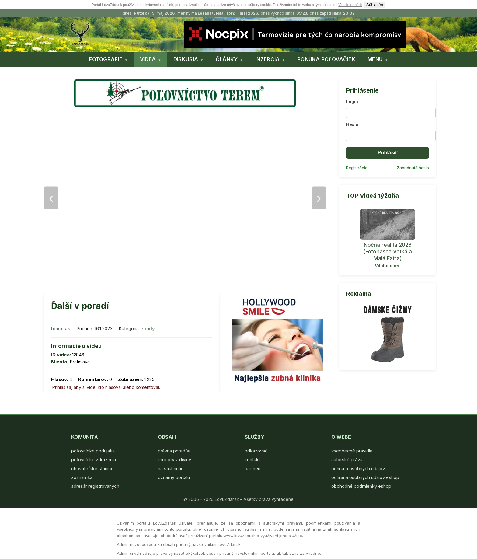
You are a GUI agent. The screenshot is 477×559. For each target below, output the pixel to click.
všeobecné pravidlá (351, 451)
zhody (148, 328)
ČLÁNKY (227, 59)
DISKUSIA (185, 59)
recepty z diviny (174, 460)
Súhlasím (374, 4)
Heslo (352, 124)
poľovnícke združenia (93, 460)
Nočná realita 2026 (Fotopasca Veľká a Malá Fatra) (387, 251)
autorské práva (346, 460)
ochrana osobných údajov (358, 468)
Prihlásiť (387, 152)
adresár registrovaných (95, 486)
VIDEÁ (148, 59)
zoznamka (81, 477)
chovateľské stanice (92, 468)
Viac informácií (350, 5)
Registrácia (356, 167)
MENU (375, 59)
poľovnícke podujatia (93, 451)
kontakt (252, 460)
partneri (252, 468)
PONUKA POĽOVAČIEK (326, 59)
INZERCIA (267, 59)
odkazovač (256, 451)
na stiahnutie (171, 468)
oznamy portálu (174, 477)
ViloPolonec (388, 265)
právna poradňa (174, 451)
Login (352, 101)
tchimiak (60, 328)
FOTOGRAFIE (105, 59)
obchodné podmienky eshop (361, 486)
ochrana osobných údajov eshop (365, 477)
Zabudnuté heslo (413, 167)
